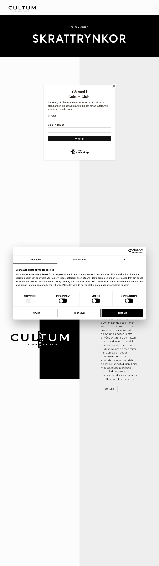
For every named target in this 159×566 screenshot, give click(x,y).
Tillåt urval (79, 313)
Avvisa (36, 313)
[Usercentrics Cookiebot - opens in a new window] (130, 251)
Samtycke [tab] (35, 259)
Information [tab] (79, 259)
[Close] (115, 85)
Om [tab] (123, 259)
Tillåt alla (122, 313)
